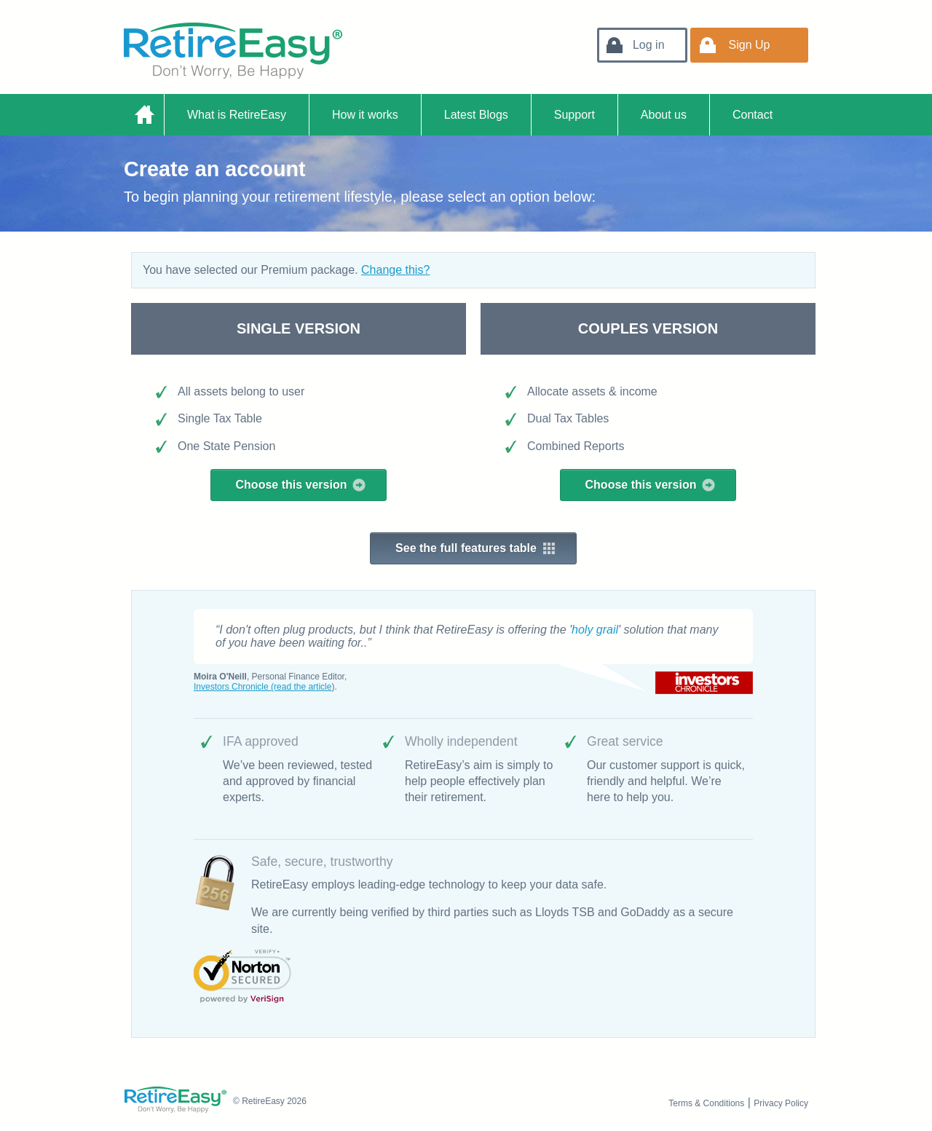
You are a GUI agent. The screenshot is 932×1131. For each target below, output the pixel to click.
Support (574, 115)
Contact (752, 115)
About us (664, 115)
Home (144, 114)
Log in (649, 45)
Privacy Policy (781, 1103)
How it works (365, 115)
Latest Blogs (476, 115)
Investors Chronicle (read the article (262, 687)
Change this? (395, 270)
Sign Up (749, 45)
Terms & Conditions (706, 1103)
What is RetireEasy (236, 115)
